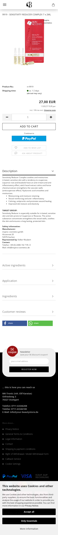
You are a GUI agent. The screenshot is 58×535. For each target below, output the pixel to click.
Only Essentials (29, 520)
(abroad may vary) (34, 93)
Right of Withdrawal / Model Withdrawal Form (27, 453)
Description (9, 171)
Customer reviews (14, 311)
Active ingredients (14, 265)
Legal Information (13, 438)
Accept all (29, 511)
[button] (14, 323)
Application (9, 281)
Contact (9, 443)
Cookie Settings (13, 463)
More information (29, 528)
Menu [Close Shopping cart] (4, 4)
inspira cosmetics (47, 21)
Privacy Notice (31, 505)
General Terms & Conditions (19, 434)
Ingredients (9, 296)
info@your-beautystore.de (24, 412)
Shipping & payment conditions (20, 449)
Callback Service (13, 458)
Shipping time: (9, 90)
